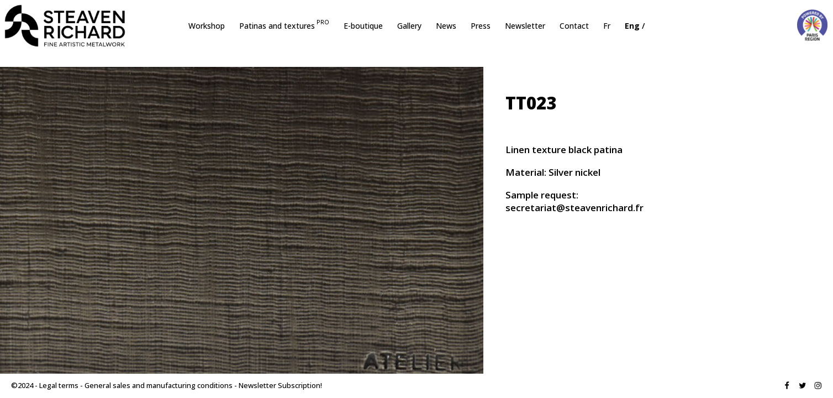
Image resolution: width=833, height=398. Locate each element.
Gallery (409, 26)
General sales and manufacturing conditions (159, 385)
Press (481, 26)
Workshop (206, 26)
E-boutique (363, 26)
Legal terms (58, 385)
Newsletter (525, 26)
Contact (574, 26)
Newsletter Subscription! (280, 385)
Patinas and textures (284, 26)
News (446, 26)
